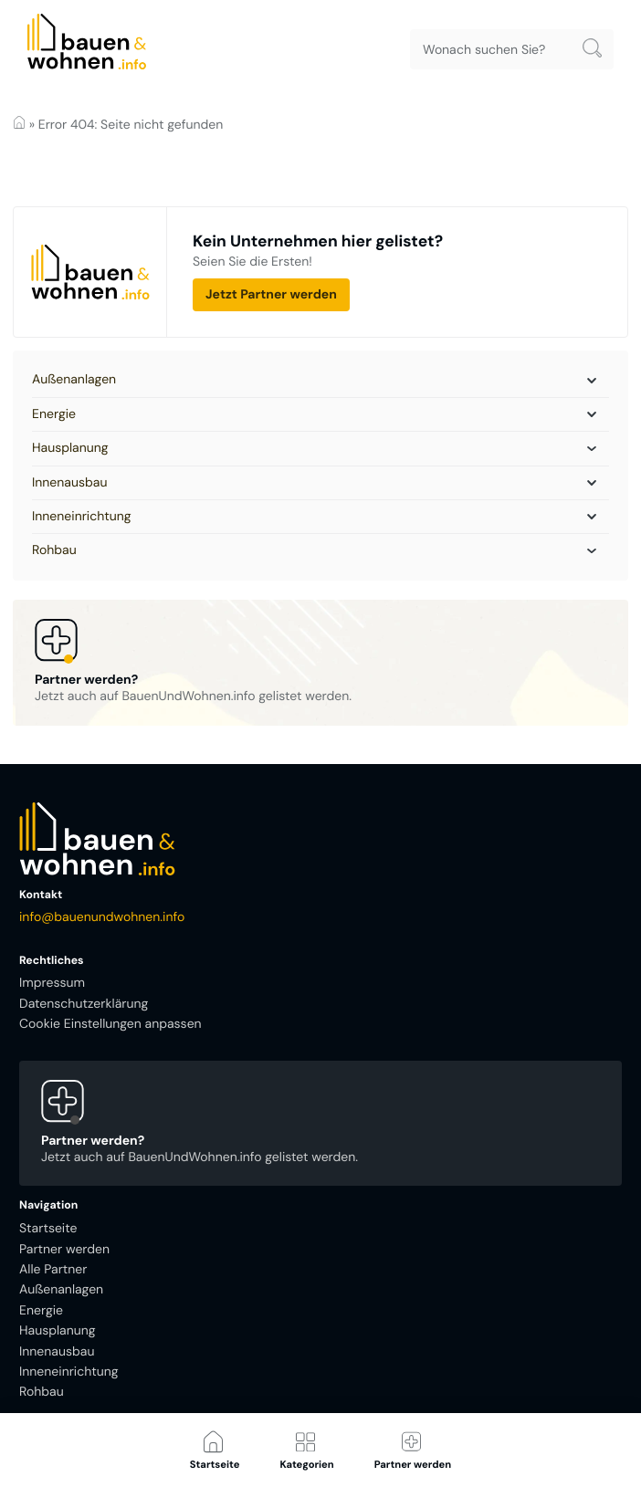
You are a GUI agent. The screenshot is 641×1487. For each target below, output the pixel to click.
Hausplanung (70, 448)
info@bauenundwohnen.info (101, 917)
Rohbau (54, 550)
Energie (54, 414)
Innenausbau (69, 483)
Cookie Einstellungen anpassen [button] (110, 1024)
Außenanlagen (74, 380)
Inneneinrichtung (81, 516)
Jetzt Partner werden (271, 295)
